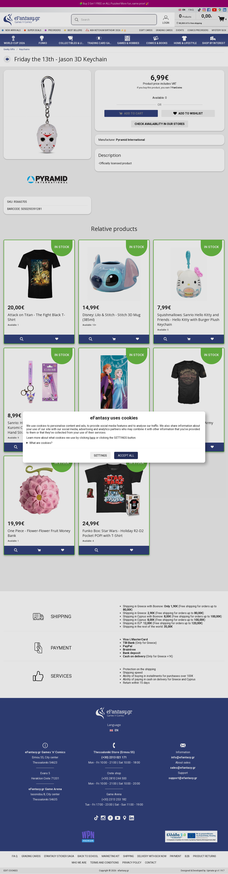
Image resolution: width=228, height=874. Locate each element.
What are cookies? (40, 442)
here (92, 437)
